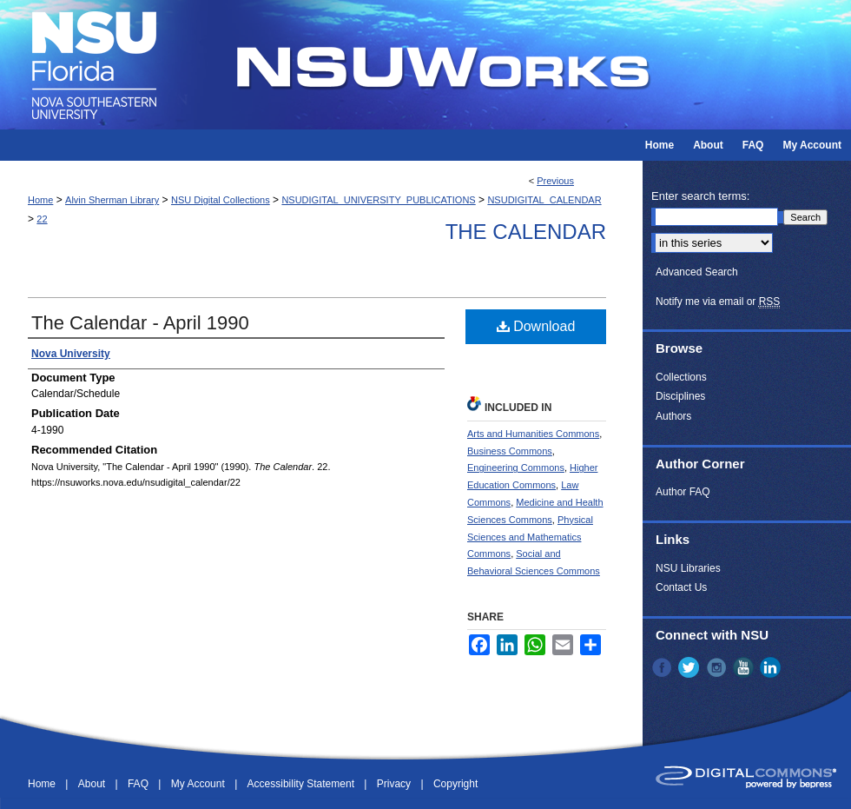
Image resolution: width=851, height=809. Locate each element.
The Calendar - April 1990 (140, 323)
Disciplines (680, 396)
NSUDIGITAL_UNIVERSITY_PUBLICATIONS (378, 200)
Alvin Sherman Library (112, 200)
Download (536, 326)
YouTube (745, 667)
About (93, 784)
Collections (681, 377)
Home (40, 200)
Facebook (663, 667)
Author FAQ (683, 492)
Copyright (455, 784)
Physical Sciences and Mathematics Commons (530, 537)
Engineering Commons (515, 467)
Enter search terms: (700, 195)
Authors (673, 416)
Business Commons (509, 451)
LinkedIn (772, 667)
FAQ (139, 784)
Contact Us (681, 587)
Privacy (395, 784)
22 (41, 219)
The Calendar (525, 231)
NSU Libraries (688, 568)
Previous (555, 181)
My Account (199, 784)
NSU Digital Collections (220, 200)
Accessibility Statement (302, 784)
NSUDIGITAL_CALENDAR (544, 200)
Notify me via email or (718, 301)
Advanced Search (697, 272)
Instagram (718, 667)
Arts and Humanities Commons (533, 433)
